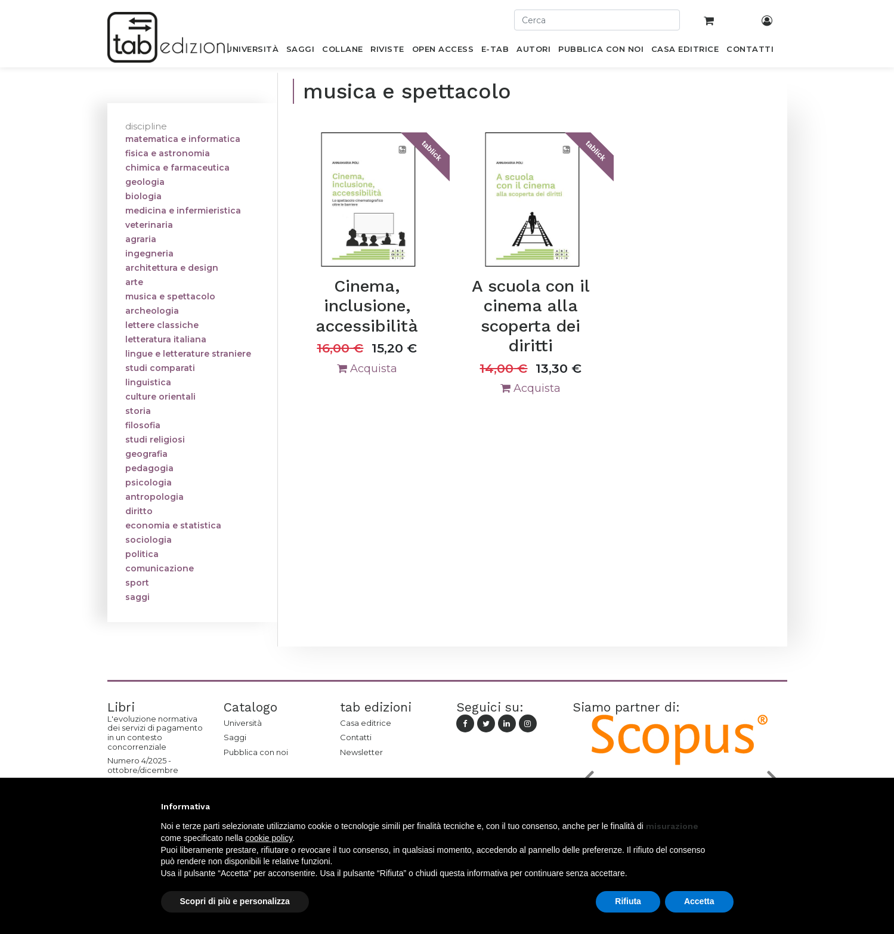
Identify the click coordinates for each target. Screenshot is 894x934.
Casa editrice (365, 723)
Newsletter (361, 752)
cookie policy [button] (268, 838)
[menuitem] (252, 51)
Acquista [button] (367, 368)
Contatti (356, 737)
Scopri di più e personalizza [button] (235, 901)
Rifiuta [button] (628, 901)
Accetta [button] (699, 901)
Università (243, 723)
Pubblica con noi (256, 752)
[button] (727, 806)
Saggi (235, 737)
